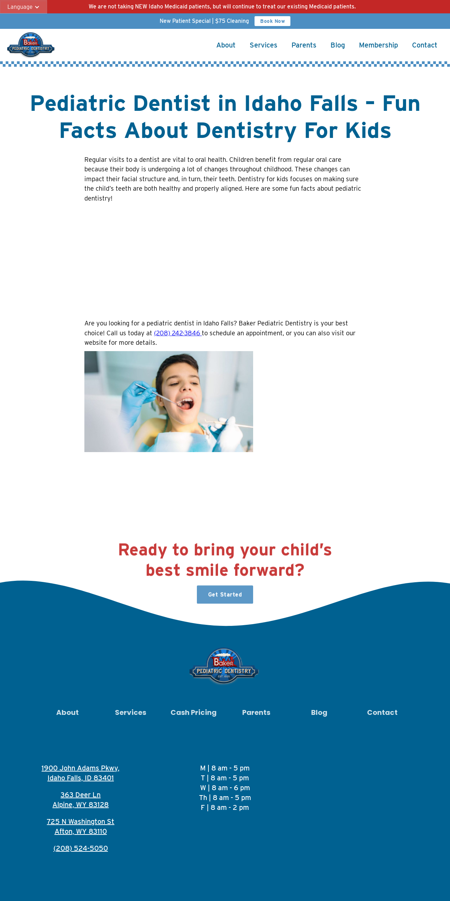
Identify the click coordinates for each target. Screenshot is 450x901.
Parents (303, 45)
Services (263, 45)
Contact (424, 45)
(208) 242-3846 (178, 333)
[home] (31, 45)
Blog (337, 45)
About (226, 45)
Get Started (225, 597)
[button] (23, 7)
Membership (378, 45)
